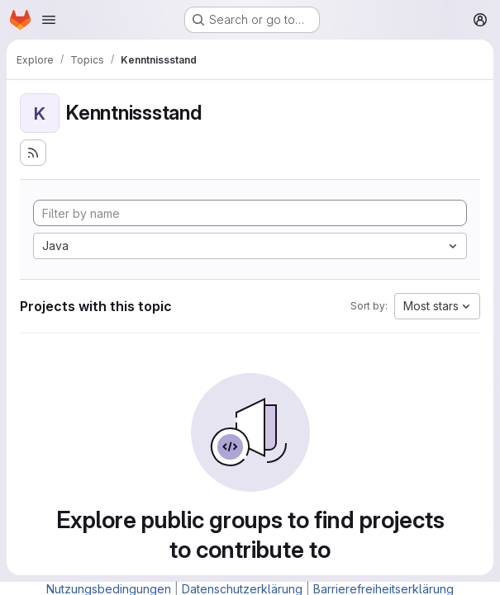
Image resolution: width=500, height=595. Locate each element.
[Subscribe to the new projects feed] (33, 152)
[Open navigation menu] (49, 20)
